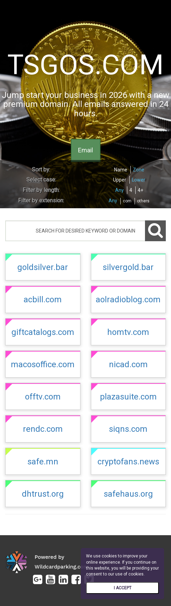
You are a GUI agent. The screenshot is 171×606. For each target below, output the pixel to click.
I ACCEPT (122, 588)
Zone (138, 169)
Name (120, 169)
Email (85, 150)
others (143, 201)
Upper (119, 180)
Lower (138, 180)
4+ (140, 190)
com (127, 201)
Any (119, 190)
